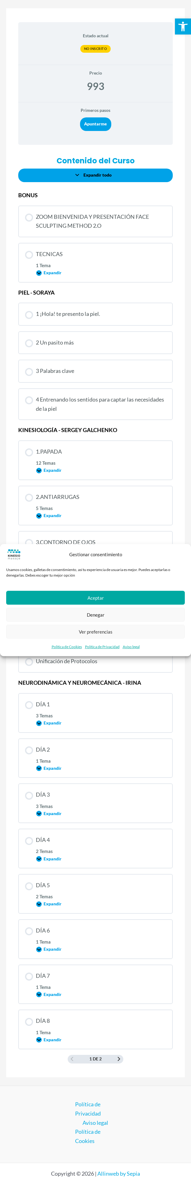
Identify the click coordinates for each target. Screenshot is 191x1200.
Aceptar (95, 598)
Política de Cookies (67, 646)
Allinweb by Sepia (118, 1173)
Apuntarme (95, 123)
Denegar (95, 615)
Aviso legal (131, 646)
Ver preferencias (95, 632)
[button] (183, 26)
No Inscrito (95, 49)
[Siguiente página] (119, 1059)
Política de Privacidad (102, 646)
